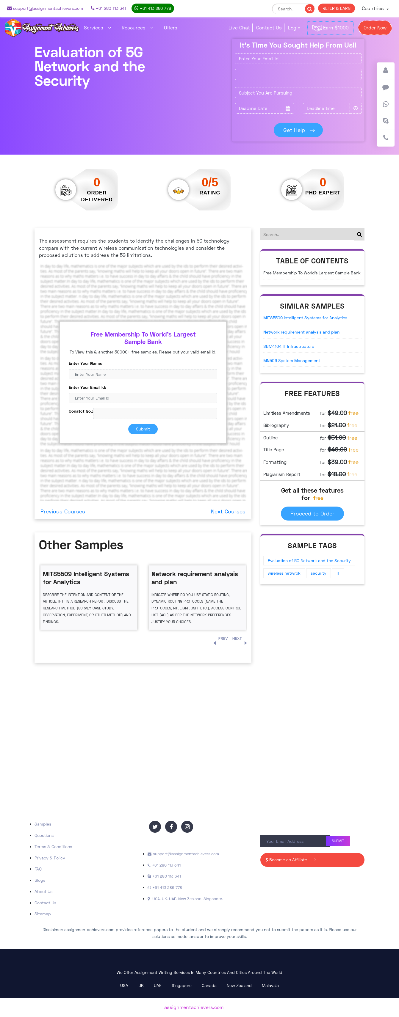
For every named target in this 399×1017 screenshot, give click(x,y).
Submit (143, 428)
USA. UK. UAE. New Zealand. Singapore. (185, 898)
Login (294, 27)
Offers (170, 27)
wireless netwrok (284, 573)
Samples (43, 823)
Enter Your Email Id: (87, 386)
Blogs (40, 880)
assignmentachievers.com (193, 1007)
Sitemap (43, 913)
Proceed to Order (312, 513)
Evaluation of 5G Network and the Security (309, 560)
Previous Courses (62, 511)
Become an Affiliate (290, 859)
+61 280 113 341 (108, 8)
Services (97, 27)
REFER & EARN (337, 8)
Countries (373, 8)
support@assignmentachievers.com (45, 8)
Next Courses (228, 511)
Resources (137, 27)
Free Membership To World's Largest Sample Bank (312, 272)
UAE (158, 985)
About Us (43, 891)
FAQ (38, 868)
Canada (209, 985)
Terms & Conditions (53, 846)
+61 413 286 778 (152, 8)
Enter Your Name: (85, 363)
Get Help (298, 130)
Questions (44, 835)
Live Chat (239, 27)
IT (338, 573)
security (318, 573)
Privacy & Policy (50, 857)
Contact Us (269, 27)
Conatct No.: (81, 411)
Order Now (375, 27)
